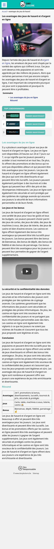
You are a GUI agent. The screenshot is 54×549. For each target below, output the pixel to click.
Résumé (14, 100)
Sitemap (36, 473)
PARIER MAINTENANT (35, 116)
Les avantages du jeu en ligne (24, 97)
